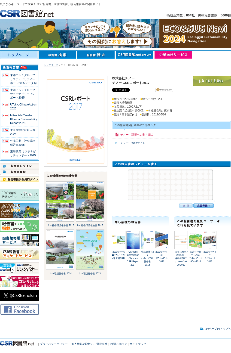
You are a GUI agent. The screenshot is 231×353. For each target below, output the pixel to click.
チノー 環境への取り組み (137, 134)
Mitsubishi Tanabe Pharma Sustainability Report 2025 (23, 119)
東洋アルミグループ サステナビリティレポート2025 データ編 (24, 79)
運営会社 (101, 344)
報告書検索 (58, 55)
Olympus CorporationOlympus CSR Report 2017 (133, 258)
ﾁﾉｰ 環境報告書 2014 (61, 273)
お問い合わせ (118, 344)
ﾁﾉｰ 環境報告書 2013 (90, 273)
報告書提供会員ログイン (19, 179)
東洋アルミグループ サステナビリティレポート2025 (24, 93)
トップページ (19, 55)
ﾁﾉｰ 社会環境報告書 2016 (61, 225)
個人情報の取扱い (82, 344)
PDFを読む (212, 81)
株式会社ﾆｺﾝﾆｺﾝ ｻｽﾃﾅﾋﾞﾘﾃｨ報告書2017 (118, 255)
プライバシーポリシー (54, 344)
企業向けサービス (173, 55)
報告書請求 (96, 55)
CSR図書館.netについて (135, 55)
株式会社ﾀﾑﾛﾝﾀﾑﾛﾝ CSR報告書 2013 (147, 258)
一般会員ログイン (19, 166)
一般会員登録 (19, 172)
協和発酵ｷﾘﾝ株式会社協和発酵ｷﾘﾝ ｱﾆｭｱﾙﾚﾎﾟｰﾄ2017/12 (181, 258)
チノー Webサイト (132, 143)
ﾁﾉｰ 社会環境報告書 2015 (90, 225)
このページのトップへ (217, 328)
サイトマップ (138, 344)
